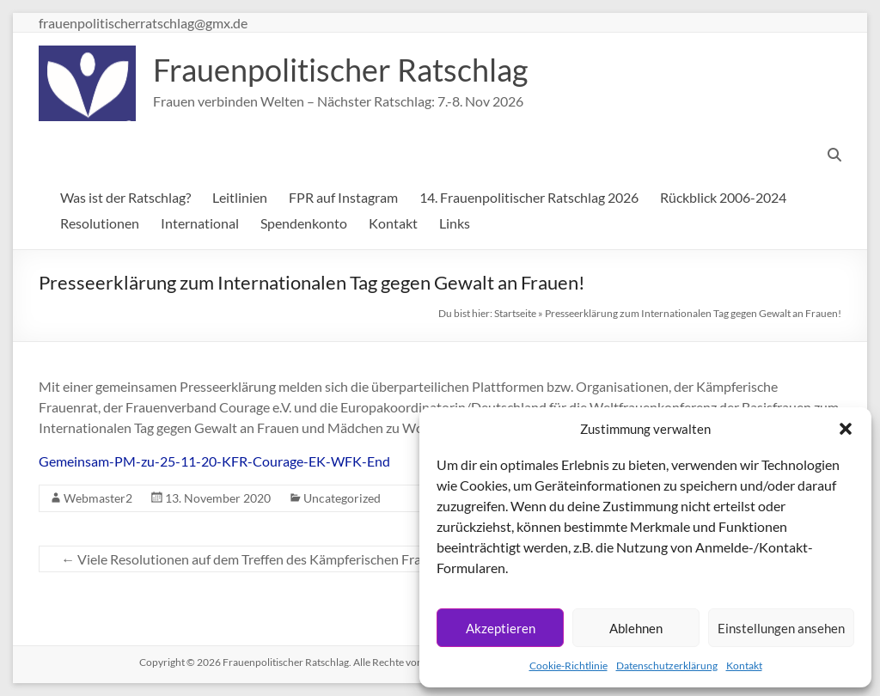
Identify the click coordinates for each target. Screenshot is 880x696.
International (200, 223)
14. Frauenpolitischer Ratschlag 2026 (529, 197)
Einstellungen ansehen (781, 628)
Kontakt (744, 665)
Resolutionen (99, 223)
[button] (845, 428)
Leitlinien (239, 197)
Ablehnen (636, 628)
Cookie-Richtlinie (568, 665)
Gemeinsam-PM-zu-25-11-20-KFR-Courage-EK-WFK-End (214, 461)
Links (454, 223)
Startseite (515, 313)
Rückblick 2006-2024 (723, 197)
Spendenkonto (303, 223)
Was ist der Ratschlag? (125, 197)
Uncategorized (342, 498)
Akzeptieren (500, 628)
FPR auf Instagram (343, 197)
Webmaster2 (98, 498)
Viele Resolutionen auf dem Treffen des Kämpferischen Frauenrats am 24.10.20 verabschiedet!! (348, 559)
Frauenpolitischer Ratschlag (340, 70)
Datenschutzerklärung (667, 665)
